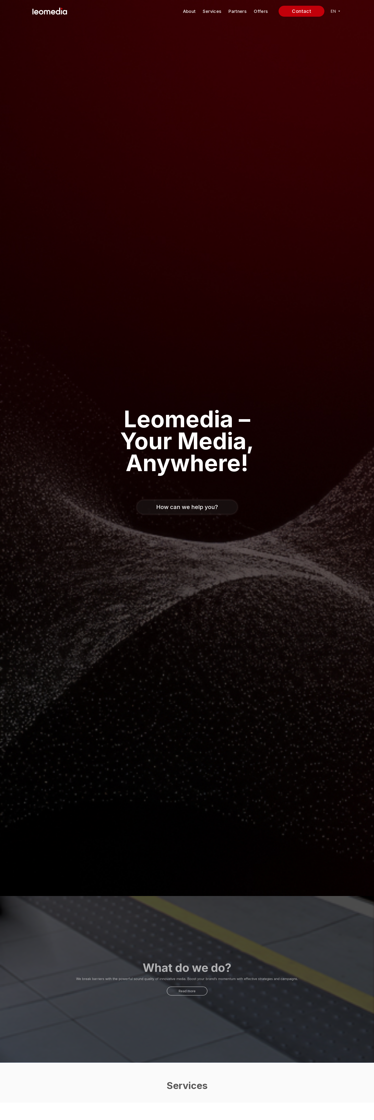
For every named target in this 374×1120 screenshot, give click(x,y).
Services (212, 11)
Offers (261, 11)
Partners (238, 11)
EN (334, 11)
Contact (301, 11)
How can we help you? (187, 507)
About (189, 11)
